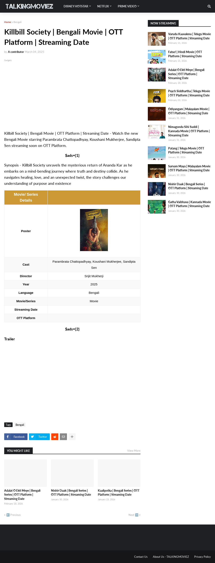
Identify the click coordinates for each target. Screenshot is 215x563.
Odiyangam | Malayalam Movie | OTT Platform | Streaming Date (188, 111)
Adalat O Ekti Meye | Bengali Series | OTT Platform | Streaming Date (22, 494)
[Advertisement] (72, 91)
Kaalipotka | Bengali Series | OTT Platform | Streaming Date (118, 492)
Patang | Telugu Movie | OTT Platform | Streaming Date (186, 150)
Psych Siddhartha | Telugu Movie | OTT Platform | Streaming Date (189, 93)
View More (133, 450)
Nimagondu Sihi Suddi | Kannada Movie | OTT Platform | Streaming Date (189, 131)
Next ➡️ (133, 514)
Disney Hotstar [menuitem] (76, 6)
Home (7, 22)
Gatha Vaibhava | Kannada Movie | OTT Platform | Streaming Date (189, 204)
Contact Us (141, 556)
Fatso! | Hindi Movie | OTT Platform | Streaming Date (185, 54)
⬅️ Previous (13, 514)
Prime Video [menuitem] (127, 6)
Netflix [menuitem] (103, 6)
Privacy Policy (202, 556)
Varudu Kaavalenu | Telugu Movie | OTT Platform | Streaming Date (189, 36)
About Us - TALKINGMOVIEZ (171, 556)
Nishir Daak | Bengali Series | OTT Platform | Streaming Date (71, 492)
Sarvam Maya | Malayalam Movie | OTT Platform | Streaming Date (189, 168)
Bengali (17, 22)
